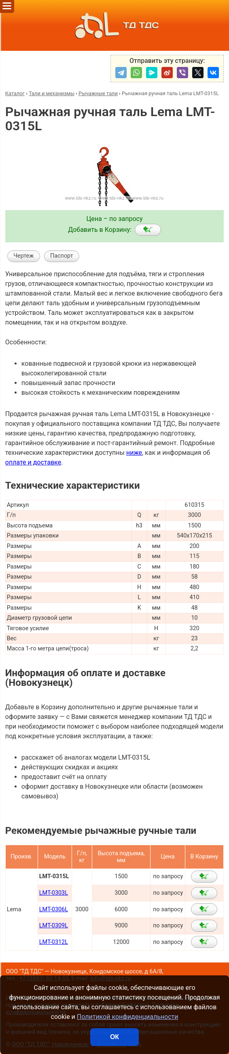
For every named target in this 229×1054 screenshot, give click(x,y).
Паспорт (61, 255)
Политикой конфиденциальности (127, 1017)
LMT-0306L (53, 909)
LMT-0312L (53, 942)
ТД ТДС (114, 25)
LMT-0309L (53, 925)
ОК (114, 1036)
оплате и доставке (33, 462)
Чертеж (23, 255)
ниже (134, 452)
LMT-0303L (53, 892)
